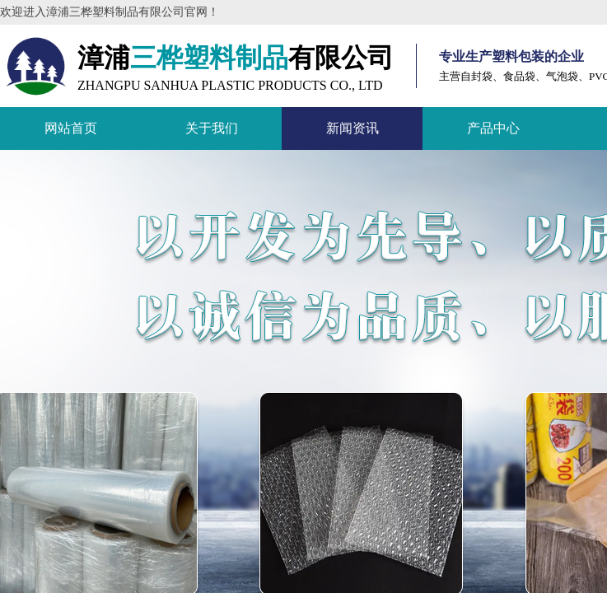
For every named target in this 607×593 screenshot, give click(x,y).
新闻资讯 (352, 128)
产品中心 (493, 128)
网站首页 (70, 128)
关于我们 (211, 128)
